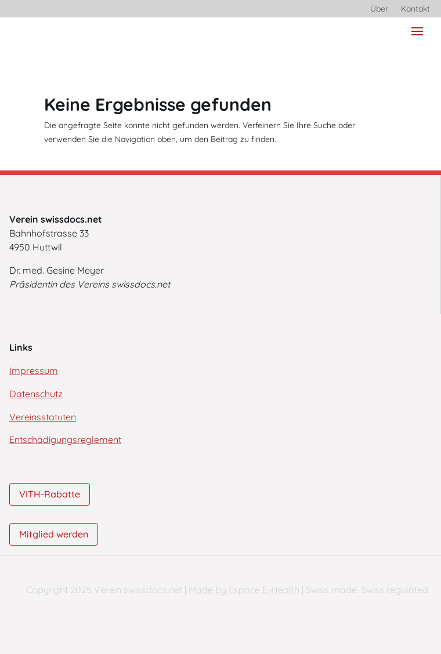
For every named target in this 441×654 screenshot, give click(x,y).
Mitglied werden (53, 534)
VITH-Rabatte (49, 494)
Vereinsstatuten (42, 417)
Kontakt (415, 9)
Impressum (33, 370)
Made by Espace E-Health (244, 589)
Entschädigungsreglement (65, 439)
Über (379, 9)
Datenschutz (36, 393)
